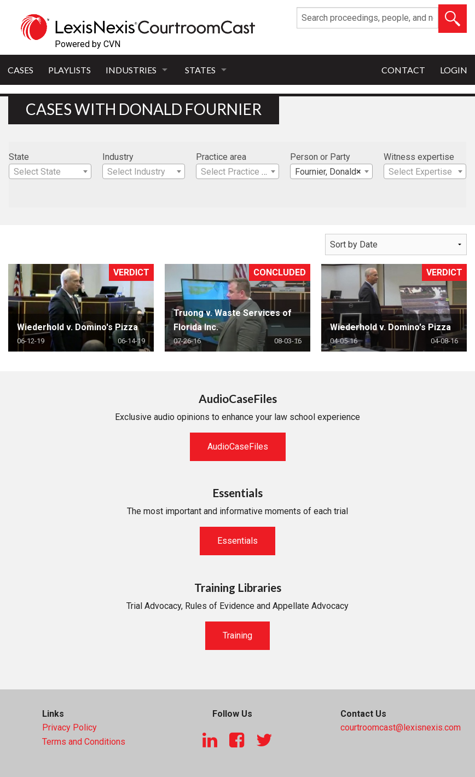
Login (453, 70)
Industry (118, 157)
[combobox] (50, 171)
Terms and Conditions (83, 741)
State (19, 157)
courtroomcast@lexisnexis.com (400, 727)
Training (237, 635)
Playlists (69, 70)
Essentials (237, 541)
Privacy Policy (69, 727)
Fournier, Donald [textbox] (328, 172)
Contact (403, 70)
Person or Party (320, 157)
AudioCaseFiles (237, 446)
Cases (20, 70)
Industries (131, 70)
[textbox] (50, 172)
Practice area (221, 157)
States (200, 70)
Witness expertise (419, 157)
